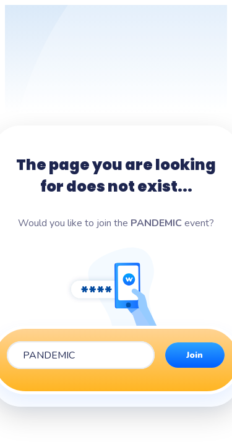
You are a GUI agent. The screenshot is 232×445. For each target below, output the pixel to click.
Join (194, 355)
